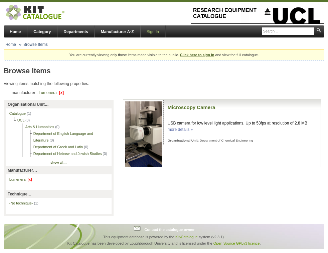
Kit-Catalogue (186, 237)
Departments (75, 31)
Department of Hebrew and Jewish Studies (68, 154)
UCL (21, 120)
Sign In (153, 31)
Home (15, 31)
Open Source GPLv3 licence (236, 243)
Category (42, 31)
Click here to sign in (197, 55)
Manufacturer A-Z (117, 31)
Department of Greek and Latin (58, 147)
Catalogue (18, 113)
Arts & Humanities (40, 127)
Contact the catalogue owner (169, 229)
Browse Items (35, 44)
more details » (180, 129)
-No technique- (23, 203)
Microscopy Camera (191, 107)
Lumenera (51, 92)
